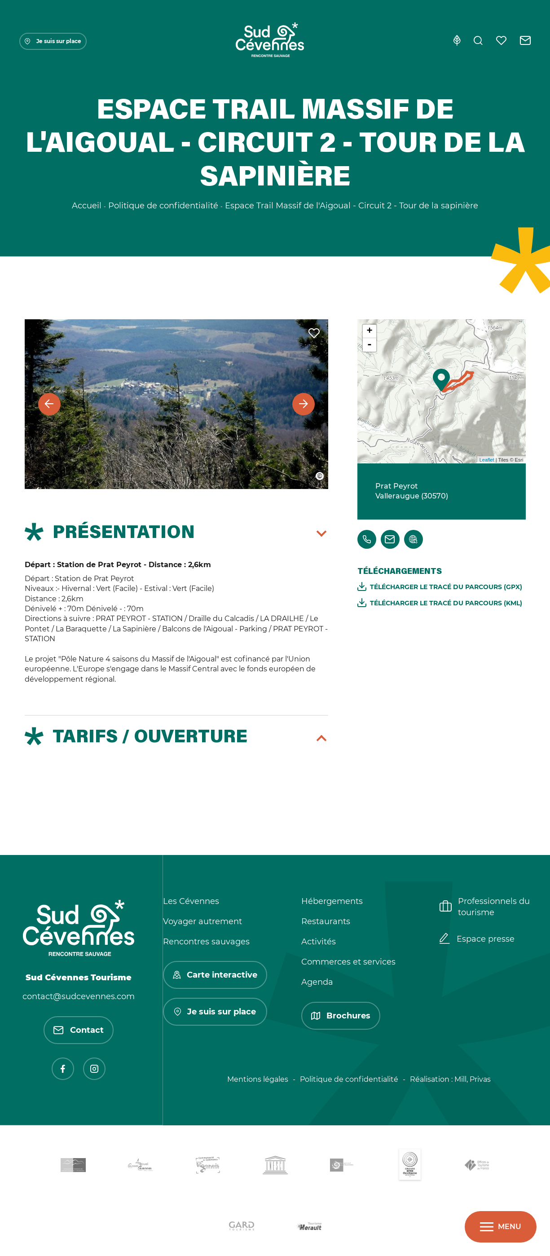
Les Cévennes (191, 901)
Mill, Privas (472, 1079)
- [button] (369, 345)
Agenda (317, 982)
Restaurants (325, 921)
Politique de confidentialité (349, 1079)
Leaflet (487, 460)
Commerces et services (348, 962)
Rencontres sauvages (206, 942)
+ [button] (369, 331)
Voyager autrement (202, 921)
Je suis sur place (53, 41)
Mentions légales (257, 1079)
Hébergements (332, 901)
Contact (78, 1030)
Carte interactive (215, 975)
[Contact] (525, 41)
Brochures (340, 1016)
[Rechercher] (478, 41)
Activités (318, 942)
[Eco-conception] (456, 41)
